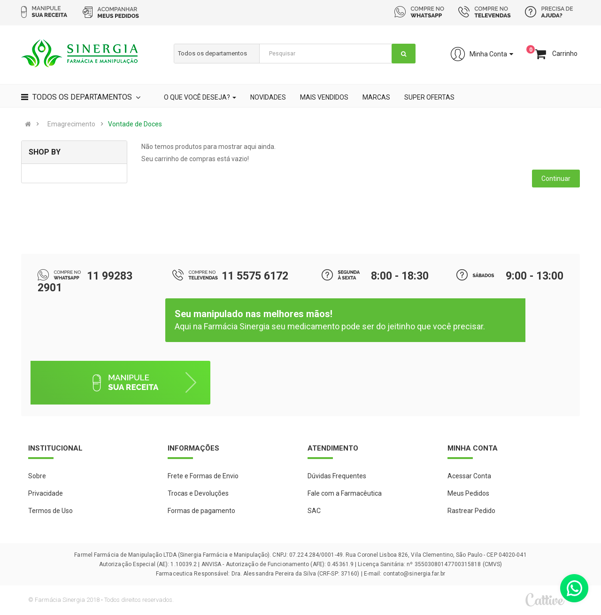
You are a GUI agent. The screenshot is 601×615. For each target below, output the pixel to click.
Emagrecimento (71, 124)
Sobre (37, 476)
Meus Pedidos (468, 493)
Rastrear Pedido (471, 510)
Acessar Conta (469, 476)
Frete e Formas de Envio (203, 476)
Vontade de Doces (135, 124)
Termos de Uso (50, 510)
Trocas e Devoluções (198, 493)
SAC (314, 510)
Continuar (555, 178)
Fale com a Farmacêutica (345, 493)
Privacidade (45, 493)
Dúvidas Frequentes (337, 476)
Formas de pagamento (201, 510)
